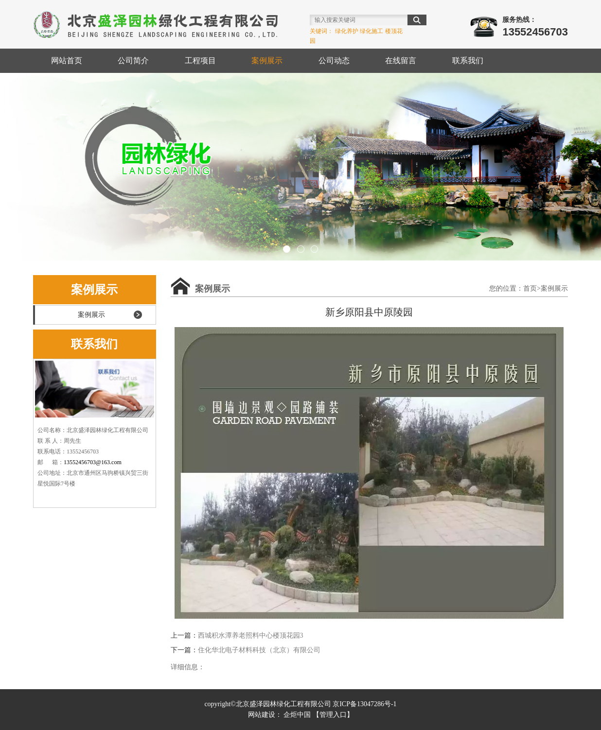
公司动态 (334, 60)
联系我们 (467, 60)
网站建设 (261, 714)
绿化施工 (371, 31)
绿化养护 (346, 31)
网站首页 (66, 60)
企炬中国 (297, 714)
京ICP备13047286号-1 (364, 704)
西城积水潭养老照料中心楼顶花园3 (250, 635)
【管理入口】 (333, 714)
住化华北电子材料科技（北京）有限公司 (259, 650)
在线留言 (400, 60)
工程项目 (200, 60)
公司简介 (133, 60)
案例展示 (267, 60)
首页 (530, 288)
